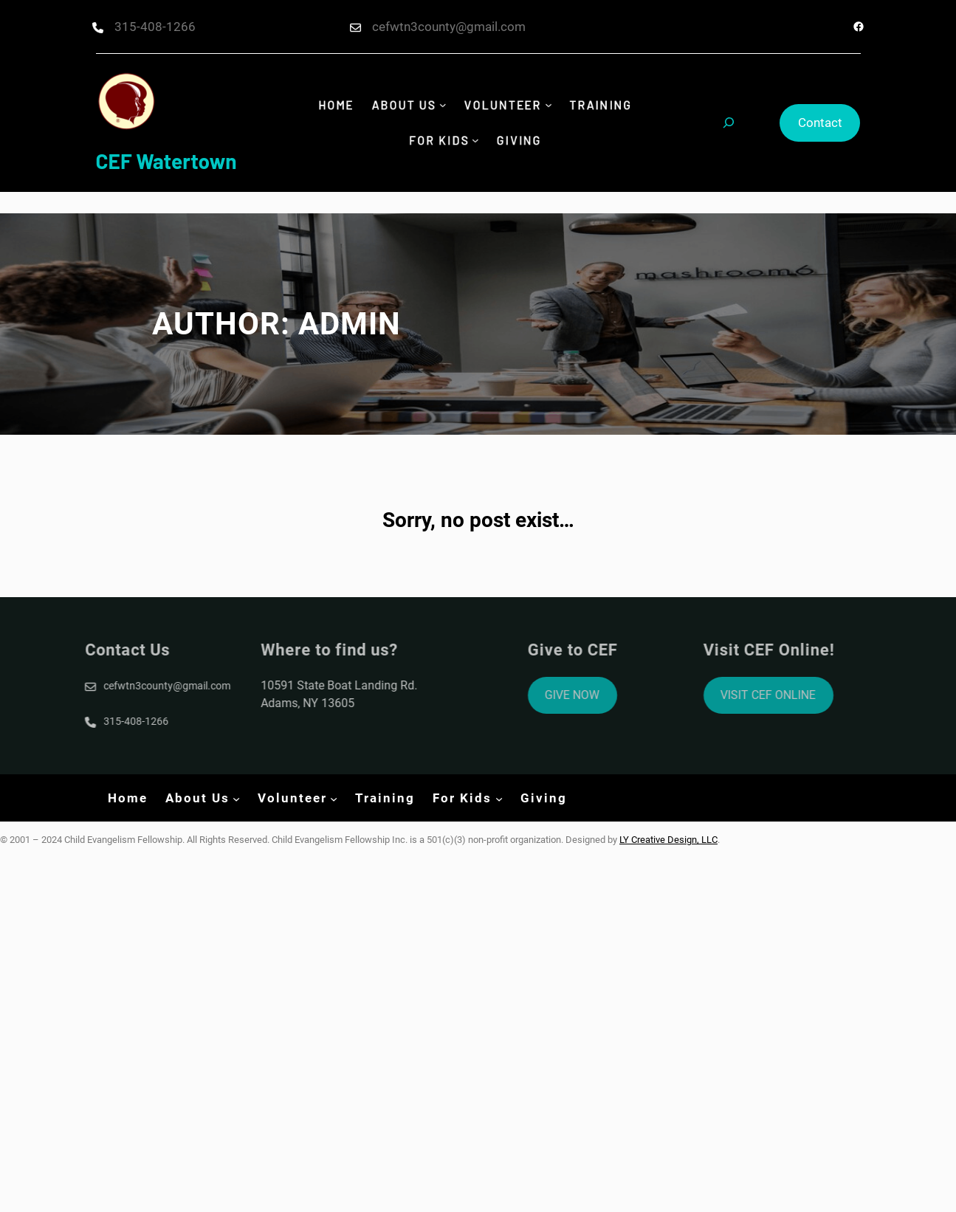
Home (330, 105)
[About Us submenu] (441, 106)
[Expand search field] (728, 122)
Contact (820, 122)
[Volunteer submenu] (550, 106)
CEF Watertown (166, 160)
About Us (401, 105)
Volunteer (504, 105)
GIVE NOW (613, 695)
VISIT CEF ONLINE (809, 695)
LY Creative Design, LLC (668, 839)
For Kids (437, 139)
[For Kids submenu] (475, 140)
